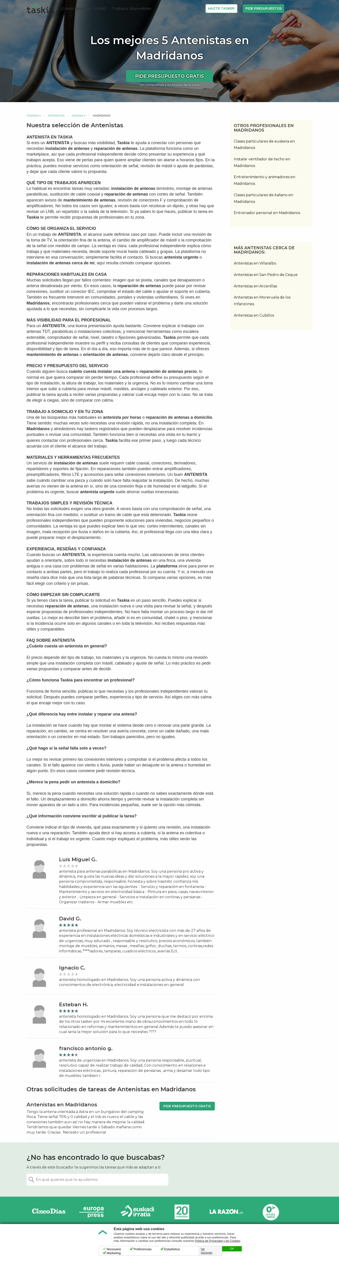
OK (232, 1248)
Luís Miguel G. (78, 859)
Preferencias (143, 1249)
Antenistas (56, 115)
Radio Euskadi (137, 1212)
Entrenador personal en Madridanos (267, 213)
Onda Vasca (270, 1212)
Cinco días (49, 1212)
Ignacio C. (72, 968)
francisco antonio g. (86, 1048)
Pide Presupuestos (263, 8)
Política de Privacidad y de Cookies (217, 1240)
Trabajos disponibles (131, 8)
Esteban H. (73, 1004)
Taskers (32, 115)
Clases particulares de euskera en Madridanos (264, 144)
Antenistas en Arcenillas (255, 286)
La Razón (226, 1212)
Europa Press (93, 1212)
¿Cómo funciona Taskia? (83, 8)
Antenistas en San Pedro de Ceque (266, 275)
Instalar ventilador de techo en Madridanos (262, 162)
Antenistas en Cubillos (254, 315)
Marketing (114, 1253)
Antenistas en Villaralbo (255, 263)
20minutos (182, 1212)
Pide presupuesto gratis (169, 76)
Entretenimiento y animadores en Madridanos (264, 180)
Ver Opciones (207, 1251)
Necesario (114, 1249)
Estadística (172, 1249)
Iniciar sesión (301, 8)
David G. (70, 919)
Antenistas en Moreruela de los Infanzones (262, 300)
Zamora (77, 115)
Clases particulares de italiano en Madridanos (263, 198)
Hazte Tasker (221, 8)
